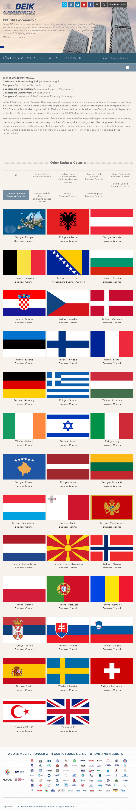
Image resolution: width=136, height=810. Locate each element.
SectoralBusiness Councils (68, 195)
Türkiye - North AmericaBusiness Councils (94, 176)
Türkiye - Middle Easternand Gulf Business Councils (42, 197)
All (16, 175)
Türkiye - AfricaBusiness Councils (42, 175)
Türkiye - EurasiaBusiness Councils (120, 185)
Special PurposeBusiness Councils (94, 195)
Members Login (117, 4)
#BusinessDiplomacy (14, 37)
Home (104, 58)
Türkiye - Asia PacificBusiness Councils (120, 175)
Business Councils (119, 58)
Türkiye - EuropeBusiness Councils (16, 195)
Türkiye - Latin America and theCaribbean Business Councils (68, 178)
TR (97, 4)
